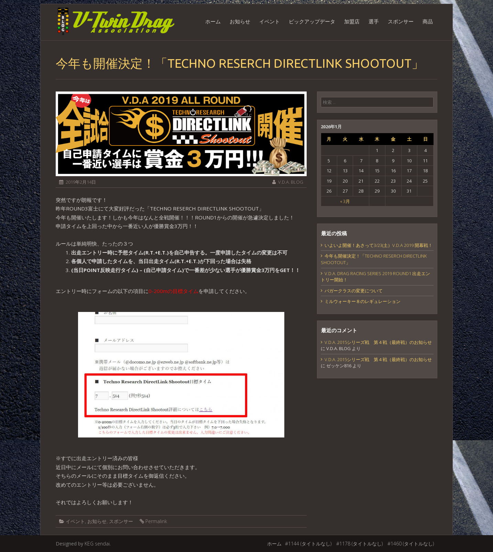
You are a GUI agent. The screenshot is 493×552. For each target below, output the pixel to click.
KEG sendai (97, 543)
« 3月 (345, 201)
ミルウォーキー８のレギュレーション (363, 301)
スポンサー (401, 21)
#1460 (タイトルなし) (410, 543)
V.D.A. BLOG (290, 182)
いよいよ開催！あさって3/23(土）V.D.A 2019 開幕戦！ (378, 245)
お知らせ (240, 21)
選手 (374, 21)
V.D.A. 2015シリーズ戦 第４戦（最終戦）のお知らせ (378, 342)
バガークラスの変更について (354, 291)
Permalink (156, 521)
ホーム (213, 21)
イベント (269, 21)
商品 (428, 21)
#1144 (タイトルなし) (308, 543)
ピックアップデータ (312, 21)
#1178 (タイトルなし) (359, 543)
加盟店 (352, 21)
